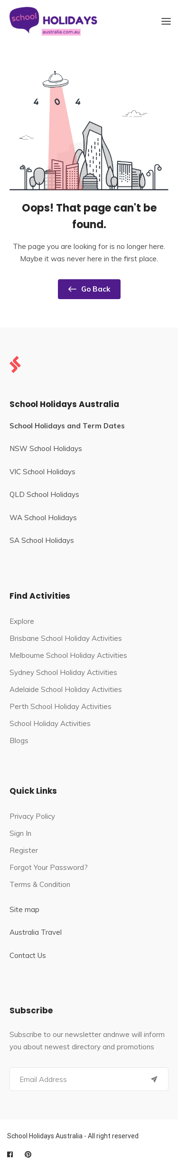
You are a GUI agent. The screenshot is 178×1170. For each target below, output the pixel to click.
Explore (21, 621)
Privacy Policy (32, 816)
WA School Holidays (43, 517)
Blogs (18, 740)
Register (23, 850)
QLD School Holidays (44, 494)
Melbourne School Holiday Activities (68, 655)
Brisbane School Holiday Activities (65, 638)
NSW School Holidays (45, 448)
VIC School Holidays (42, 471)
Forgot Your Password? (48, 867)
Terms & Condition (39, 884)
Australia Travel (35, 932)
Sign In (20, 833)
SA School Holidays (41, 540)
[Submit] (154, 1079)
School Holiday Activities (50, 723)
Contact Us (27, 955)
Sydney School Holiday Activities (63, 672)
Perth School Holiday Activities (60, 706)
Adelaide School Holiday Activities (65, 689)
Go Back (89, 289)
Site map (24, 909)
